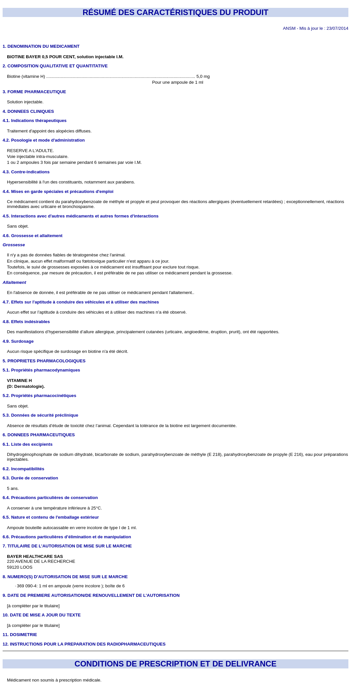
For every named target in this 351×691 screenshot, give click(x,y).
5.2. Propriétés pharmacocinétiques (39, 395)
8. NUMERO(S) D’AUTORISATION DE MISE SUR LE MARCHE (65, 576)
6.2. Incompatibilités (23, 468)
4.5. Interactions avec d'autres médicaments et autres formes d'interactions (81, 216)
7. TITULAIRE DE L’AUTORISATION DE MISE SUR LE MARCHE (67, 546)
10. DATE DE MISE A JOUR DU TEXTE (42, 615)
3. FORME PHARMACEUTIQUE (34, 91)
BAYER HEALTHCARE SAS (35, 556)
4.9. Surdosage (18, 341)
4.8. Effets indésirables (26, 321)
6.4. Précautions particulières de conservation (50, 497)
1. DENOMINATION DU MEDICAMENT (41, 46)
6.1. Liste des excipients (28, 444)
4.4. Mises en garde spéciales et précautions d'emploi (58, 191)
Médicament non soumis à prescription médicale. (54, 680)
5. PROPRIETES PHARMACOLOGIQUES (44, 360)
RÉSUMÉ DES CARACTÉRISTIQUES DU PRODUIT (175, 12)
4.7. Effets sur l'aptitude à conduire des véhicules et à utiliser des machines (81, 302)
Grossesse (14, 244)
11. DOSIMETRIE (20, 634)
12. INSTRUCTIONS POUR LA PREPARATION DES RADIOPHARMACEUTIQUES (84, 644)
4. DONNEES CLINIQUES (28, 111)
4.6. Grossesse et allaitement (32, 235)
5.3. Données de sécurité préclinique (40, 415)
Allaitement (14, 282)
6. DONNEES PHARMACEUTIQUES (39, 434)
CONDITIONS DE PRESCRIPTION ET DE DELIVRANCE (175, 663)
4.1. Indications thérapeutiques (35, 120)
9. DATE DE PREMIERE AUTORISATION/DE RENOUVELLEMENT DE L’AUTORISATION (91, 595)
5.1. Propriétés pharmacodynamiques (41, 370)
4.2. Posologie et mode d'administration (44, 140)
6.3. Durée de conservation (30, 477)
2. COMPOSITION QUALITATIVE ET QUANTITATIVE (55, 65)
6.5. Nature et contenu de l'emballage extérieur (51, 517)
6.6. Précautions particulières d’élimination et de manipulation (67, 536)
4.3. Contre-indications (26, 171)
